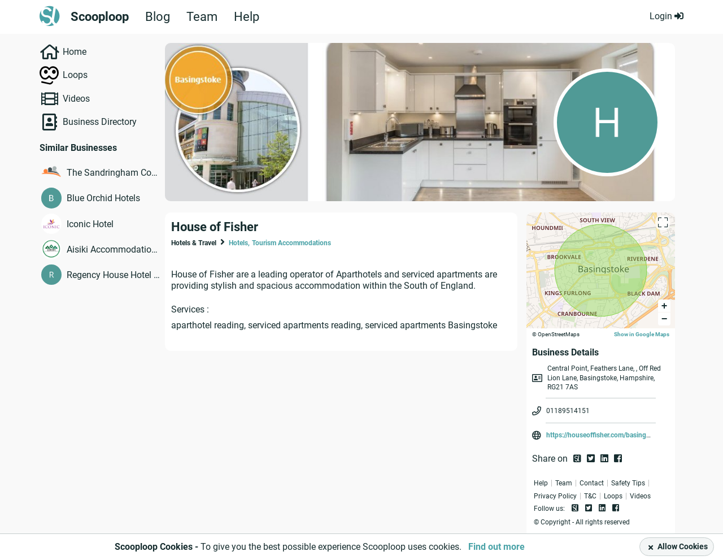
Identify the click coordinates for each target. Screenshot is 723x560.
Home (74, 51)
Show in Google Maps (641, 334)
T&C (590, 496)
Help (246, 17)
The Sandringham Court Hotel (113, 172)
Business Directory (100, 121)
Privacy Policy (555, 496)
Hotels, (239, 243)
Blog (157, 17)
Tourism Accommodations (291, 243)
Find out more (496, 546)
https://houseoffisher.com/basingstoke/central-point (625, 435)
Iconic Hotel (90, 224)
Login (666, 16)
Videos (76, 98)
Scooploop (100, 17)
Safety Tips (628, 483)
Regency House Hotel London (113, 275)
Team (201, 17)
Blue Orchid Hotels (103, 198)
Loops (75, 75)
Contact (592, 483)
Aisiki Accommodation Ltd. (113, 249)
